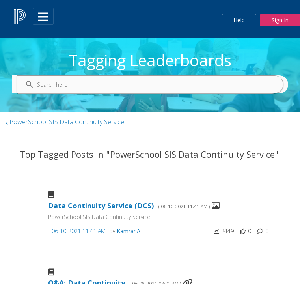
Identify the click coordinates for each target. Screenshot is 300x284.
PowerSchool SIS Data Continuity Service (66, 122)
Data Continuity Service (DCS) (129, 205)
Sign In (280, 20)
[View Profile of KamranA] (128, 231)
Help (239, 20)
